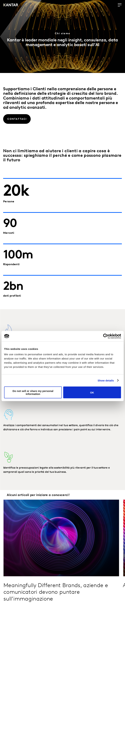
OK (92, 392)
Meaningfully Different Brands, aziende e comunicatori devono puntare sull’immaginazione (56, 592)
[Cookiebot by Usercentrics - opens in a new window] (105, 336)
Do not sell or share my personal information (33, 392)
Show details (106, 380)
